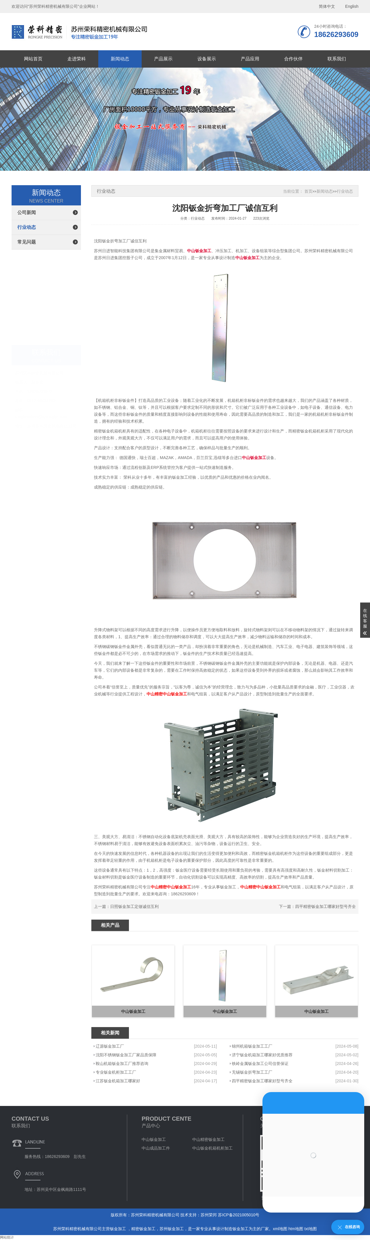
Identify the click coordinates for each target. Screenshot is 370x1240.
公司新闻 (26, 212)
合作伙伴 (293, 58)
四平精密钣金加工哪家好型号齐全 (325, 919)
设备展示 (206, 58)
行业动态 (26, 227)
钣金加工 (118, 1228)
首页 (308, 191)
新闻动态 (120, 58)
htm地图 (295, 1228)
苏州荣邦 (209, 1215)
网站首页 (33, 58)
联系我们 (337, 58)
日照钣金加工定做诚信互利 (134, 919)
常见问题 (26, 242)
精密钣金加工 (143, 1228)
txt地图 (310, 1228)
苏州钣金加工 (172, 1228)
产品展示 (163, 58)
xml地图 (280, 1228)
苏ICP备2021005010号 (238, 1215)
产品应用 (250, 58)
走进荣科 (76, 58)
